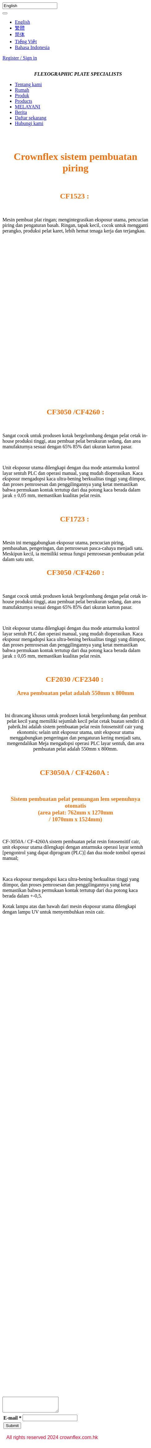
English (22, 22)
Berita (21, 112)
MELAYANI (27, 106)
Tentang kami (28, 84)
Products (23, 101)
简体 (20, 34)
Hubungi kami (29, 123)
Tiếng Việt (26, 41)
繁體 (20, 28)
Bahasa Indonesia (32, 47)
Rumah (22, 90)
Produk (22, 95)
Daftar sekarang (30, 117)
